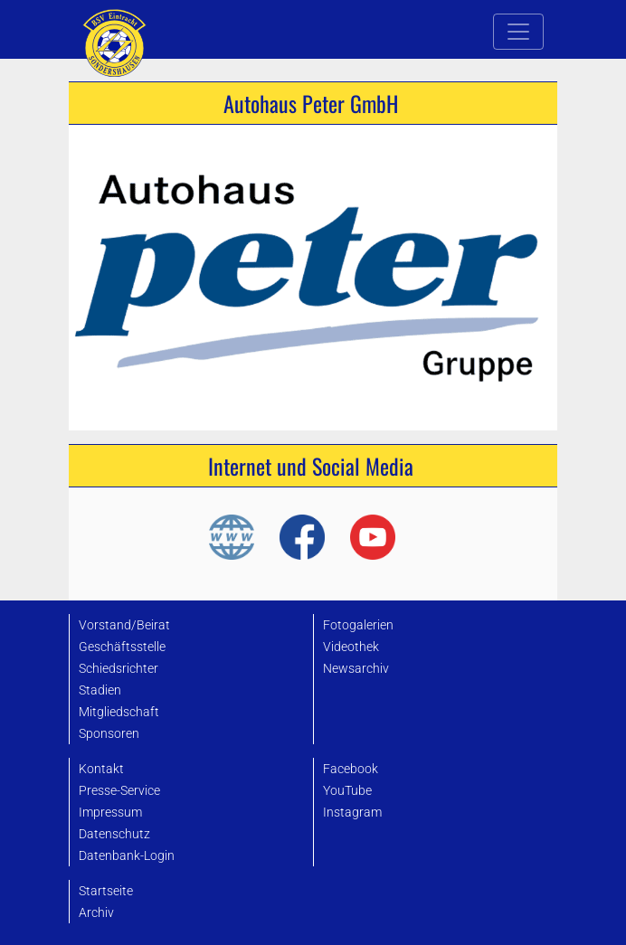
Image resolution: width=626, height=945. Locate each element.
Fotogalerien (358, 625)
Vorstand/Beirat (124, 625)
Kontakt (101, 769)
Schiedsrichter (118, 668)
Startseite (106, 891)
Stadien (100, 690)
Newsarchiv (356, 668)
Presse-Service (119, 791)
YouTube (347, 791)
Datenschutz (114, 834)
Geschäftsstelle (122, 647)
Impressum (110, 812)
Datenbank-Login (127, 856)
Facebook (350, 769)
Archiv (96, 913)
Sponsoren (109, 734)
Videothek (351, 647)
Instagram (352, 812)
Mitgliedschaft (119, 712)
